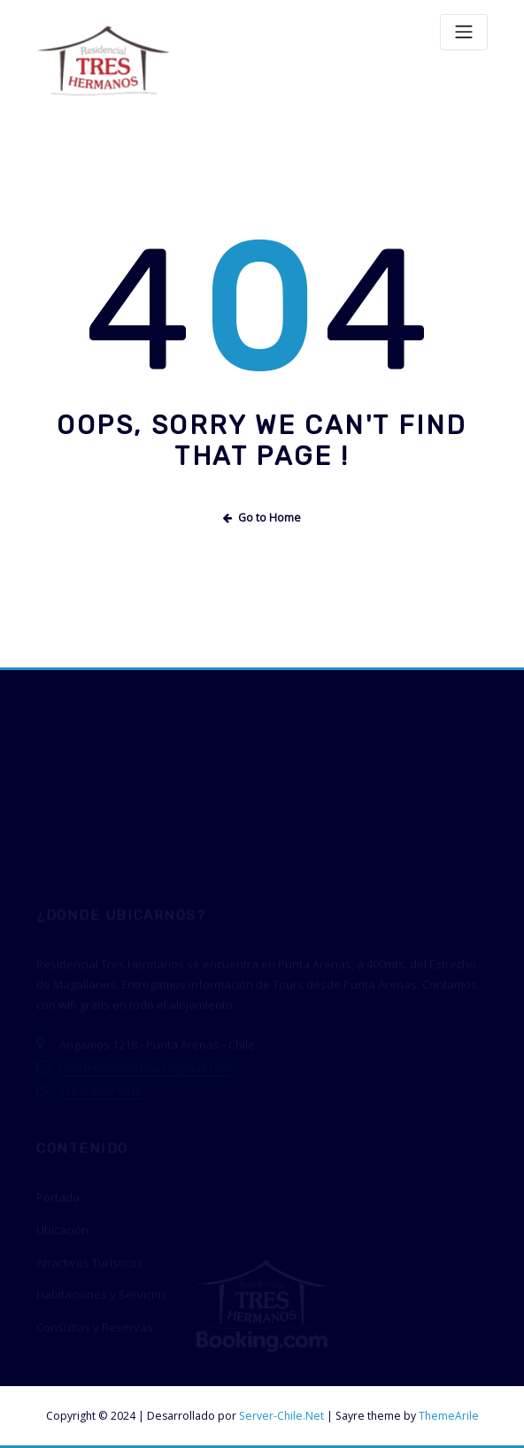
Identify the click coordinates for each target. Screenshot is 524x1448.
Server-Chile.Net (281, 1415)
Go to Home (262, 517)
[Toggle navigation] (464, 32)
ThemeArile (449, 1415)
